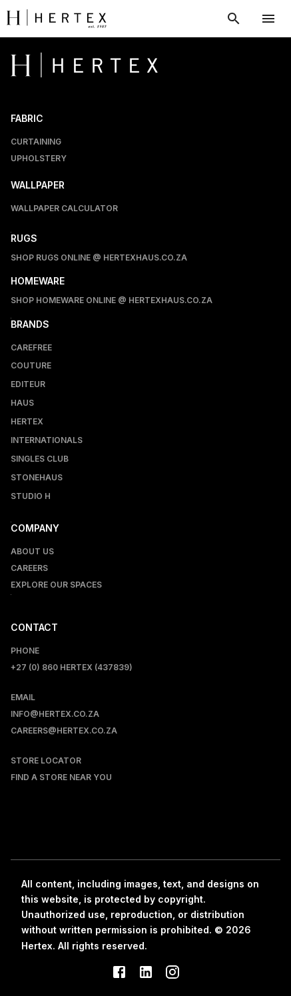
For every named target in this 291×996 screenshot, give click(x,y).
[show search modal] (233, 18)
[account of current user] (268, 19)
